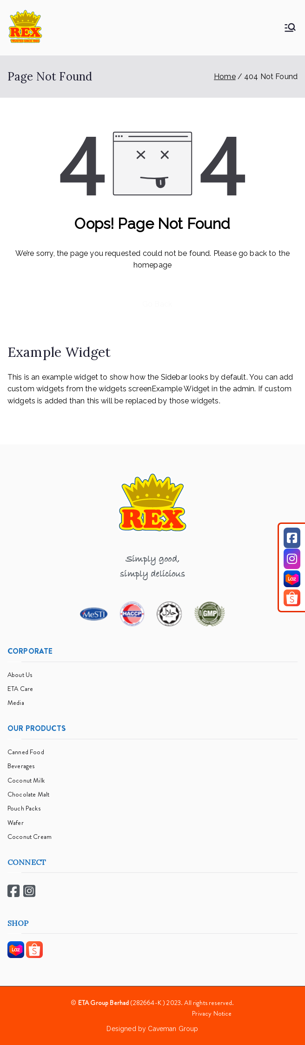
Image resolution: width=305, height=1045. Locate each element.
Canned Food (25, 752)
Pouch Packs (23, 808)
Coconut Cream (29, 836)
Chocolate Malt (28, 794)
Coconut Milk (26, 780)
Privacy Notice (212, 1013)
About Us (19, 674)
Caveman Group (173, 1028)
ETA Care (20, 688)
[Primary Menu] (290, 27)
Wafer (15, 822)
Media (15, 702)
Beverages (20, 765)
